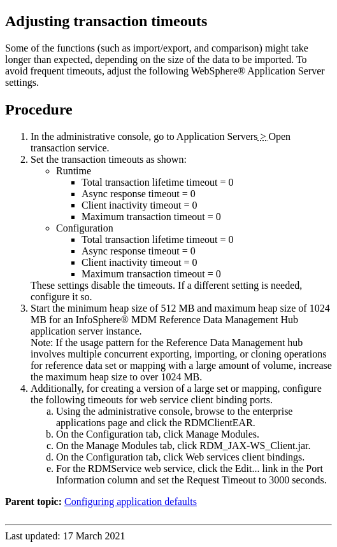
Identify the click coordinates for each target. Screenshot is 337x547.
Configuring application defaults (130, 501)
